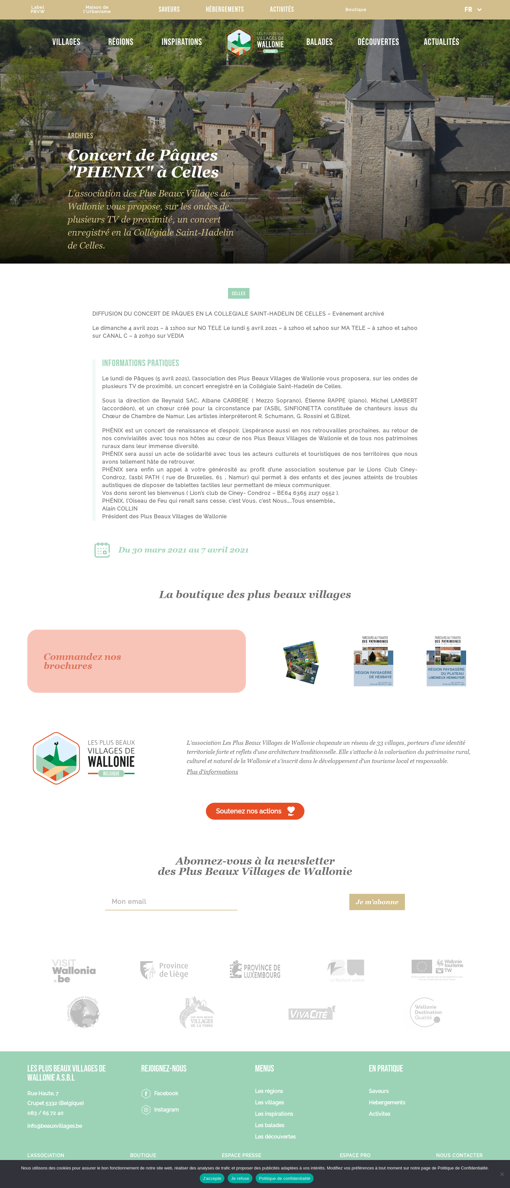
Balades (319, 42)
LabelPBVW (38, 9)
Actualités (441, 42)
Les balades (269, 1125)
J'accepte (212, 1178)
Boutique (356, 9)
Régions (120, 42)
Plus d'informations (212, 771)
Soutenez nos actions (248, 811)
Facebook (166, 1093)
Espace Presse (241, 1155)
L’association (45, 1155)
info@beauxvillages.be (54, 1126)
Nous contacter (459, 1155)
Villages (66, 42)
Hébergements (225, 10)
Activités (282, 10)
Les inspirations (274, 1114)
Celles (239, 294)
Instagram (166, 1110)
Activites (379, 1114)
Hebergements (387, 1103)
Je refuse (240, 1178)
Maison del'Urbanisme (97, 9)
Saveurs (169, 10)
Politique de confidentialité (284, 1178)
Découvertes (378, 42)
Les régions (269, 1091)
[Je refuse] (502, 1174)
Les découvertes (275, 1137)
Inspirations (182, 42)
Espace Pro (355, 1155)
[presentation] (293, 902)
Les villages (269, 1103)
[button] (473, 10)
